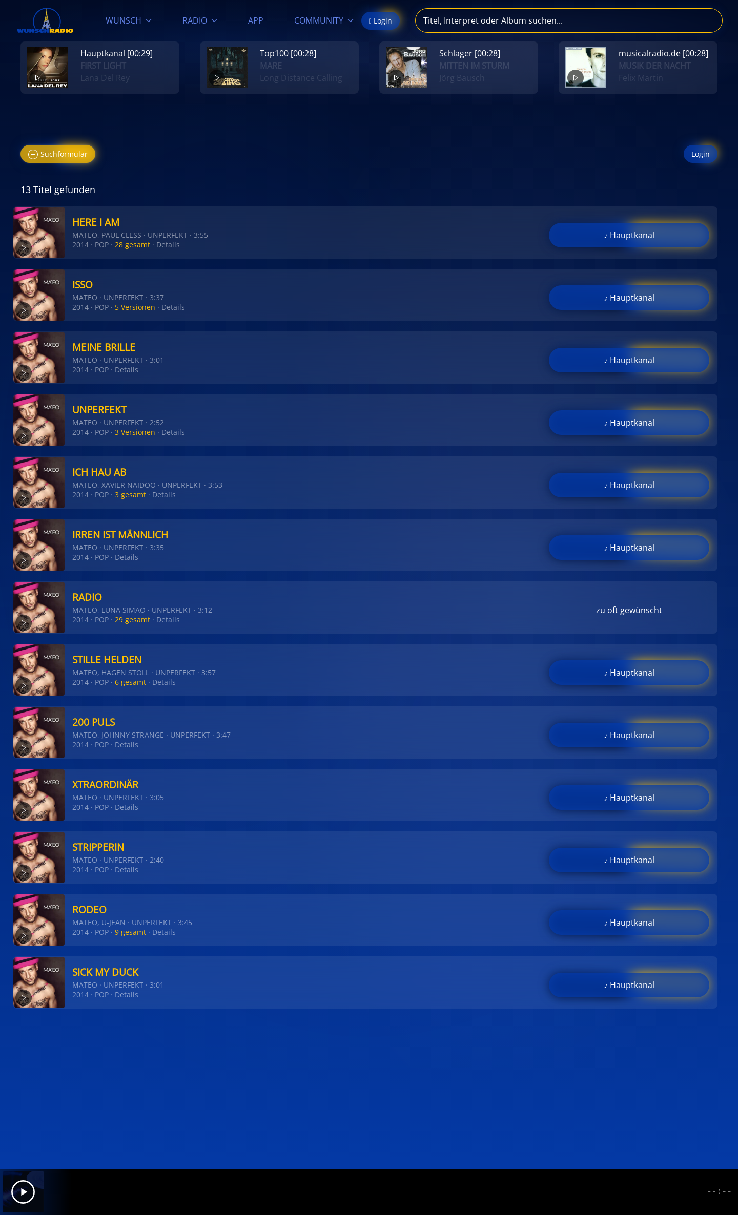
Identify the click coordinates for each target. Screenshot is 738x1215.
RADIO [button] (199, 20)
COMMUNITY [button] (324, 20)
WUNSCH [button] (129, 20)
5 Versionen (135, 307)
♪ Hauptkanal (629, 235)
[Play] (23, 1191)
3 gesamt (130, 494)
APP (255, 20)
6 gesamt (130, 682)
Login (700, 154)
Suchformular (58, 154)
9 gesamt (130, 932)
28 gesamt (132, 244)
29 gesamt (132, 619)
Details (168, 244)
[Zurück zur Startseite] (45, 20)
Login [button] (380, 21)
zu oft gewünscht (629, 610)
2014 (80, 244)
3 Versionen (135, 432)
